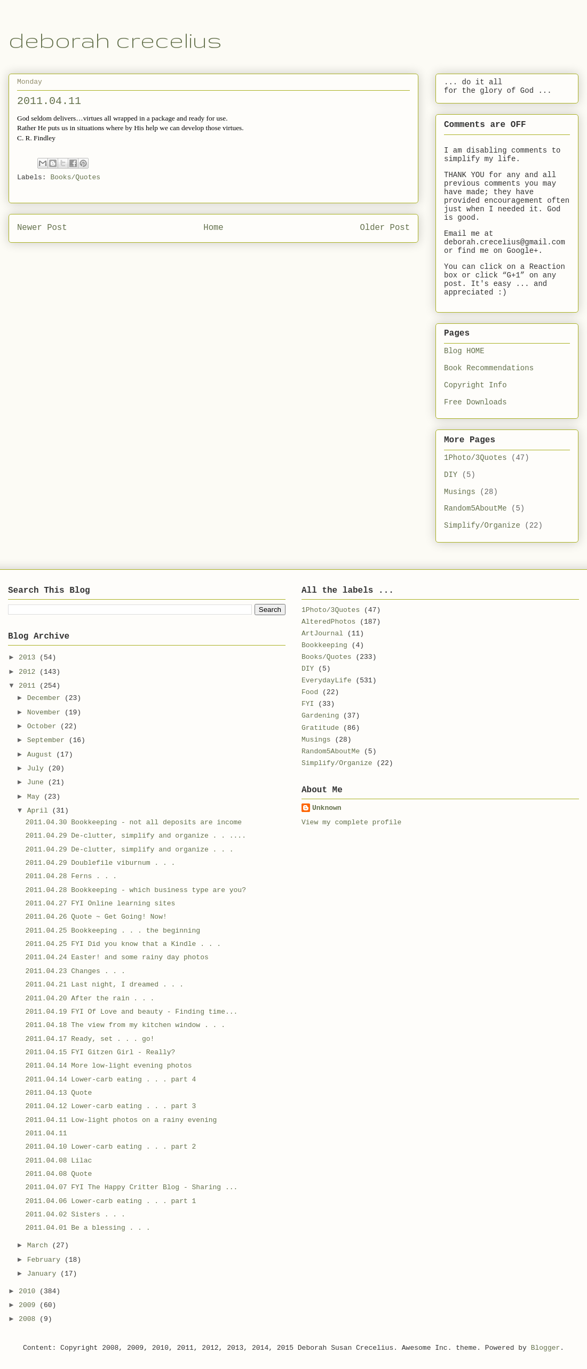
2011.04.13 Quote (58, 1093)
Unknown (327, 808)
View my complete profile (351, 822)
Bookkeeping (324, 645)
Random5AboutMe (475, 508)
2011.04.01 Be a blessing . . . (87, 1228)
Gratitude (320, 728)
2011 (29, 686)
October (43, 726)
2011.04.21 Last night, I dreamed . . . (104, 985)
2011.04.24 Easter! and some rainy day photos (116, 957)
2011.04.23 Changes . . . (75, 971)
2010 (29, 1291)
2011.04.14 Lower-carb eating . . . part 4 (110, 1080)
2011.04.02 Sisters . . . (75, 1215)
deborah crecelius (115, 40)
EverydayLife (327, 680)
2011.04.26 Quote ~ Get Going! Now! (95, 917)
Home (213, 228)
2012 (29, 672)
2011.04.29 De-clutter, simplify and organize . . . (129, 850)
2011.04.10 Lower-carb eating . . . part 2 (110, 1147)
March (39, 1245)
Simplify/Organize (482, 525)
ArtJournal (322, 634)
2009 (29, 1305)
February (46, 1260)
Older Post (385, 228)
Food (310, 692)
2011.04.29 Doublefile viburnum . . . (100, 863)
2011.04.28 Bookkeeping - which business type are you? (135, 890)
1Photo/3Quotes (475, 457)
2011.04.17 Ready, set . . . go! (89, 1039)
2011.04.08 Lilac (58, 1161)
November (46, 713)
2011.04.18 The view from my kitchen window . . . (125, 1025)
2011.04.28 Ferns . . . (71, 876)
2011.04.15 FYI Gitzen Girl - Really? (100, 1052)
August (42, 755)
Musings (459, 492)
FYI (308, 704)
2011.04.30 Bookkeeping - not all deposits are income (133, 822)
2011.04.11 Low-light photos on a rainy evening (121, 1120)
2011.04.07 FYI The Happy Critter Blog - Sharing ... (131, 1187)
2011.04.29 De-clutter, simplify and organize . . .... (135, 836)
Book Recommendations (489, 368)
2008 (29, 1319)
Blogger (545, 1348)
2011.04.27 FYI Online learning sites (100, 904)
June (37, 782)
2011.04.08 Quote (58, 1174)
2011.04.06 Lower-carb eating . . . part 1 (110, 1201)
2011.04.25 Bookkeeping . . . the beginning (112, 931)
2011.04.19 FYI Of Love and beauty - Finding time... (131, 1012)
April (39, 811)
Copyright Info (475, 385)
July (37, 769)
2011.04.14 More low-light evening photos (108, 1066)
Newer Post (42, 228)
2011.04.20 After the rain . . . (89, 998)
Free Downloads (475, 402)
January (43, 1274)
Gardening (320, 716)
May (35, 797)
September (48, 740)
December (46, 698)
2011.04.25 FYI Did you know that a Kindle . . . (123, 944)
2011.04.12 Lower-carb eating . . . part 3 (110, 1106)
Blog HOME (464, 351)
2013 (29, 658)
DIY (450, 475)
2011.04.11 (46, 1133)
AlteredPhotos (328, 622)
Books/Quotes (75, 177)
